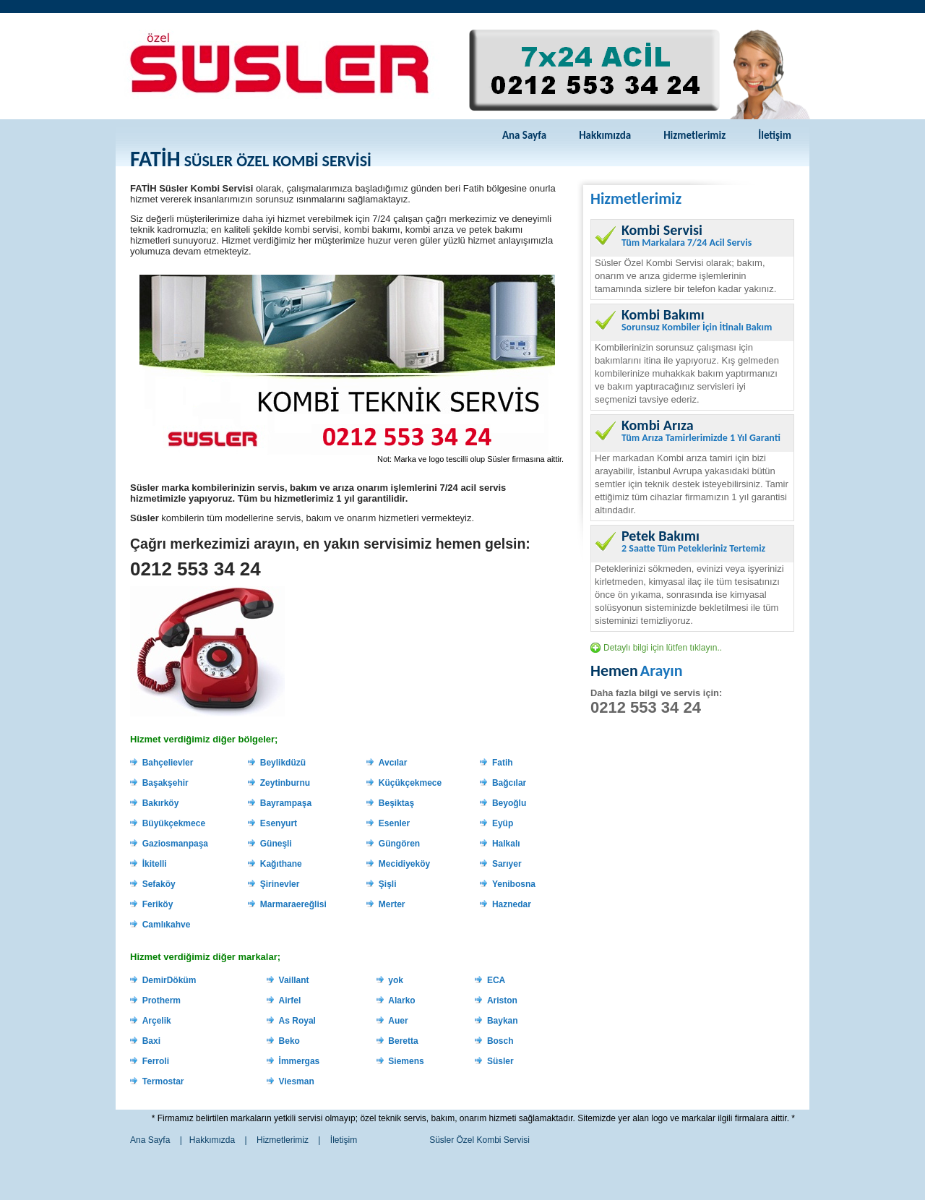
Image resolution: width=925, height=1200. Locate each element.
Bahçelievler (168, 763)
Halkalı (506, 844)
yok (395, 980)
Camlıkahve (166, 925)
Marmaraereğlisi (293, 904)
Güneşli (276, 844)
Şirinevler (280, 884)
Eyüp (502, 823)
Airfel (290, 1000)
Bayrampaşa (285, 803)
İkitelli (154, 864)
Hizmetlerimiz (694, 135)
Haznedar (511, 904)
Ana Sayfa (524, 135)
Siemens (405, 1061)
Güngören (399, 844)
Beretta (403, 1041)
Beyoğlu (509, 803)
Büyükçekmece (173, 823)
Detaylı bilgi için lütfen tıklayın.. (662, 648)
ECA (496, 980)
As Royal (297, 1021)
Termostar (163, 1081)
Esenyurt (278, 823)
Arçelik (156, 1021)
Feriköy (157, 904)
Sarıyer (507, 864)
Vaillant (294, 980)
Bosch (500, 1041)
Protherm (161, 1000)
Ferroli (155, 1061)
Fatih (502, 763)
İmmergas (299, 1061)
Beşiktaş (396, 803)
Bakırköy (160, 803)
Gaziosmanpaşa (175, 844)
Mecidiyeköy (404, 864)
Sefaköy (159, 884)
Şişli (388, 884)
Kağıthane (281, 864)
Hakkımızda (605, 135)
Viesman (296, 1081)
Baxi (151, 1041)
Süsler (500, 1061)
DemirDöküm (169, 980)
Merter (392, 904)
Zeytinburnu (285, 783)
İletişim (774, 135)
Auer (398, 1021)
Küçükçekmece (410, 783)
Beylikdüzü (283, 763)
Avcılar (393, 763)
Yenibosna (513, 884)
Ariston (502, 1000)
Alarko (401, 1000)
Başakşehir (165, 783)
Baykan (502, 1021)
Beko (289, 1041)
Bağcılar (509, 783)
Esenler (394, 823)
